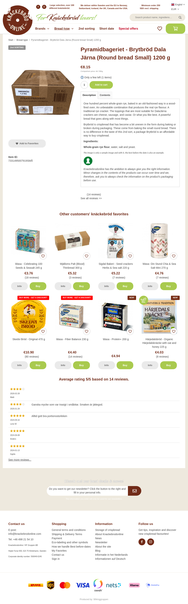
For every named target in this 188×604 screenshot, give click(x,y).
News (98, 538)
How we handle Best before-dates (71, 546)
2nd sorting (87, 28)
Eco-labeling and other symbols (70, 542)
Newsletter (101, 542)
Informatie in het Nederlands (111, 554)
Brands (42, 28)
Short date (106, 28)
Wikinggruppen (100, 599)
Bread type (64, 28)
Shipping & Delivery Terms (67, 534)
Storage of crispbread (107, 529)
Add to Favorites (27, 143)
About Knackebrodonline (109, 534)
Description (89, 95)
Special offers (128, 28)
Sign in (56, 558)
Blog (97, 550)
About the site (103, 546)
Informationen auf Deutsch (110, 558)
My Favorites (59, 550)
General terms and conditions (69, 529)
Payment (57, 538)
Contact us (58, 554)
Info (19, 286)
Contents (105, 95)
